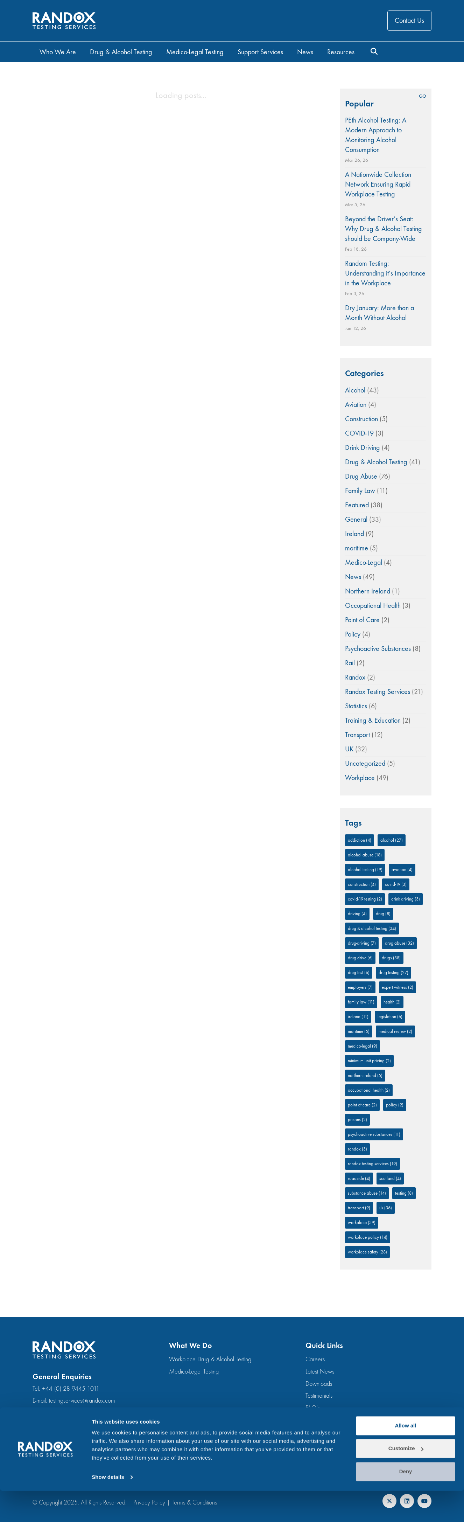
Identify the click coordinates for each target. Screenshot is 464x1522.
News (353, 577)
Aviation (355, 405)
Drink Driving (362, 448)
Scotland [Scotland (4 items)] (390, 1178)
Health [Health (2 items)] (392, 1002)
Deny (405, 1503)
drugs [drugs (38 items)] (391, 957)
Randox (355, 677)
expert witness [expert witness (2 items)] (397, 987)
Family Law (360, 491)
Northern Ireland (367, 591)
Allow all (405, 1457)
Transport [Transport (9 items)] (359, 1207)
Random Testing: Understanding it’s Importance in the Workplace (385, 273)
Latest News (319, 1371)
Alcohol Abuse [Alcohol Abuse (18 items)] (365, 854)
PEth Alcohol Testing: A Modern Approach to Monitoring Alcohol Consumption (375, 135)
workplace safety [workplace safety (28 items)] (367, 1252)
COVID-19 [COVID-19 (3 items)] (396, 884)
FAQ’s (312, 1408)
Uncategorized (365, 763)
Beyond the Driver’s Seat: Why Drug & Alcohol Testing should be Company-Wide (383, 229)
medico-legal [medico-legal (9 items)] (362, 1046)
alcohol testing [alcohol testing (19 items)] (365, 869)
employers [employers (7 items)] (360, 987)
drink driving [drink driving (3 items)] (405, 899)
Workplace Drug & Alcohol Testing (210, 1359)
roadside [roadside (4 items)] (359, 1178)
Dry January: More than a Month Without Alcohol (379, 313)
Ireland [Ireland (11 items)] (358, 1016)
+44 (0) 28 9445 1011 (70, 1388)
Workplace (360, 778)
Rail (350, 663)
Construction (361, 419)
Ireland (354, 534)
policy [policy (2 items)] (394, 1104)
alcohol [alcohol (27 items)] (391, 840)
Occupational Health (373, 606)
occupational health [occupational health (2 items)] (369, 1090)
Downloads (318, 1384)
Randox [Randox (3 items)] (357, 1149)
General (356, 519)
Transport (357, 735)
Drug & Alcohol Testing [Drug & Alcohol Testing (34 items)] (372, 928)
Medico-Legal (363, 562)
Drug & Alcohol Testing (376, 462)
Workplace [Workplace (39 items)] (361, 1222)
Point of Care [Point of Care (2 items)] (362, 1104)
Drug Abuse (361, 476)
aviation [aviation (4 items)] (402, 869)
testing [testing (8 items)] (404, 1193)
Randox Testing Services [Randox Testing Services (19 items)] (372, 1163)
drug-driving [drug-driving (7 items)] (362, 943)
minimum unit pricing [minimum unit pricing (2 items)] (369, 1060)
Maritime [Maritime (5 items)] (359, 1031)
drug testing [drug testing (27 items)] (393, 972)
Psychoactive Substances (378, 649)
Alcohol (355, 390)
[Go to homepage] (64, 20)
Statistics (356, 706)
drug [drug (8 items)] (383, 913)
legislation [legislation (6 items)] (390, 1016)
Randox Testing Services (377, 692)
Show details (108, 1508)
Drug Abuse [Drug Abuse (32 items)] (399, 943)
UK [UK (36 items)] (385, 1207)
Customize (405, 1479)
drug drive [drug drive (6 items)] (360, 957)
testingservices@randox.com (82, 1400)
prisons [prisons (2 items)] (357, 1119)
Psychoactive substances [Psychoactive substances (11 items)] (374, 1134)
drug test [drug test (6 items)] (359, 972)
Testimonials (318, 1395)
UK (349, 749)
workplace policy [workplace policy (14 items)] (367, 1237)
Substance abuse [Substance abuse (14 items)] (367, 1193)
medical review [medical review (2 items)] (395, 1031)
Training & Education (373, 720)
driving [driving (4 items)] (357, 913)
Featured (357, 505)
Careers (315, 1359)
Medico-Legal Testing (194, 1371)
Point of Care (362, 620)
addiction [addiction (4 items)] (359, 840)
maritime (356, 548)
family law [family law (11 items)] (361, 1002)
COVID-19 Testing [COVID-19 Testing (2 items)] (365, 899)
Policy (352, 634)
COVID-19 (359, 433)
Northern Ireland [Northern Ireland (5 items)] (365, 1075)
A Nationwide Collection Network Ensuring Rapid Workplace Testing (378, 184)
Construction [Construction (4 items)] (362, 884)
